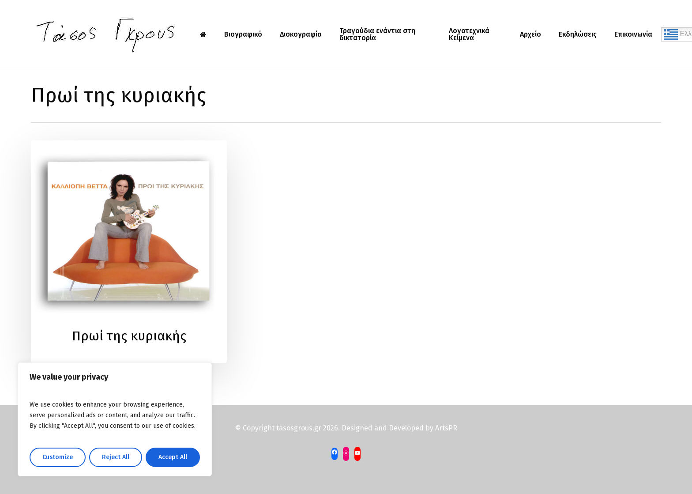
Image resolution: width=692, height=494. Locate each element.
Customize (57, 457)
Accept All (172, 457)
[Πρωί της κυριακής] (129, 251)
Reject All (115, 457)
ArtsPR (446, 428)
